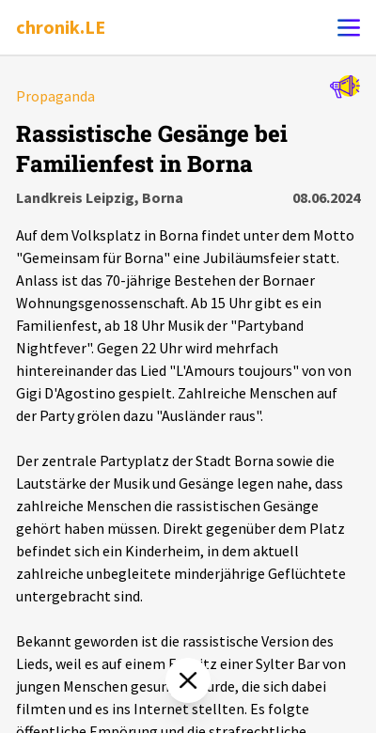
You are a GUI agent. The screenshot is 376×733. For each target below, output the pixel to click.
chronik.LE (60, 27)
